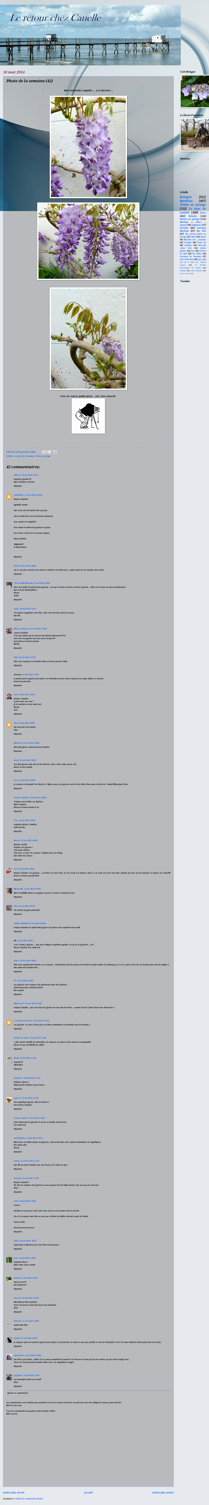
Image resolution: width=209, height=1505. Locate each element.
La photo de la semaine (24, 456)
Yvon (16, 820)
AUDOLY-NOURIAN (21, 923)
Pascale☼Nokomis (21, 798)
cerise (16, 1201)
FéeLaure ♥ (18, 1078)
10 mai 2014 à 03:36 (34, 495)
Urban (16, 961)
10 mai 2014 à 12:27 (32, 1078)
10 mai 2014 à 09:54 (28, 961)
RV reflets (197, 254)
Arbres (203, 237)
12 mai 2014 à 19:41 (31, 1375)
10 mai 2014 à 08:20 (27, 780)
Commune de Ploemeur (190, 256)
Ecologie (187, 242)
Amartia (17, 1338)
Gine (15, 906)
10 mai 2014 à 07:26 (38, 629)
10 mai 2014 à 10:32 (41, 1021)
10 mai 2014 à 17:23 (31, 1161)
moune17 (18, 1298)
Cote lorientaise (186, 259)
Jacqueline (18, 1375)
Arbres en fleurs (185, 274)
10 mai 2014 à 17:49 (30, 1178)
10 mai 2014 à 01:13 (30, 475)
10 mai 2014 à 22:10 (29, 1278)
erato (16, 1258)
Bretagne (186, 197)
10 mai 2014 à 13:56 (30, 1098)
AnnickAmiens (20, 1138)
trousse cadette (20, 1118)
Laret (16, 780)
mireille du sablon (21, 1038)
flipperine (18, 1321)
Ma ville (201, 230)
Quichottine (19, 1355)
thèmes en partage (190, 219)
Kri (15, 981)
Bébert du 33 (19, 1003)
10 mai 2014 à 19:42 (28, 1201)
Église (200, 259)
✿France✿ (18, 889)
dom (16, 694)
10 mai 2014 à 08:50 (29, 840)
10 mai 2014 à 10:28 (33, 1003)
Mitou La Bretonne (21, 629)
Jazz (192, 251)
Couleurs (188, 245)
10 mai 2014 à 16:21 (34, 1138)
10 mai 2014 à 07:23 (28, 609)
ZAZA (16, 657)
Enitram (17, 1278)
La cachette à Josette (23, 1021)
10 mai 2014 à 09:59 (25, 981)
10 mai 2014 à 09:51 (25, 941)
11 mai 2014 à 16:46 (31, 1321)
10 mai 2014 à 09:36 (26, 906)
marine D (17, 1098)
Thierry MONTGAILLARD (23, 583)
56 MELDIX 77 (19, 495)
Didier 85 (17, 475)
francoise (18, 1178)
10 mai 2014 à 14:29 (36, 1118)
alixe (16, 723)
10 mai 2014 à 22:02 (27, 1258)
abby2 (16, 760)
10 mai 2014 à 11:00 (38, 1038)
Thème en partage (42, 456)
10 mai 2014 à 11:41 (28, 1058)
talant (16, 1241)
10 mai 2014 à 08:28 (38, 798)
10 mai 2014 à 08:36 (27, 820)
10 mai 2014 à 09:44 (37, 923)
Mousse (17, 840)
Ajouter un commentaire (17, 1393)
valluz (16, 609)
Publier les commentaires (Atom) (29, 1499)
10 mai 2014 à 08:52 (26, 869)
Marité (16, 1058)
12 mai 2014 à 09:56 (33, 1355)
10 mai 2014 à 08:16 (28, 760)
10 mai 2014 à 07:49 (27, 694)
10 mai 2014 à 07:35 (31, 674)
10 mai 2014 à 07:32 (27, 657)
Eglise (193, 237)
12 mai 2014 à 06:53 (29, 1338)
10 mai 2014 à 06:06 (28, 566)
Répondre (18, 486)
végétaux (196, 225)
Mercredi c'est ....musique (195, 240)
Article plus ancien (163, 1492)
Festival (183, 271)
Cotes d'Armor (196, 271)
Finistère (184, 228)
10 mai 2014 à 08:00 (27, 723)
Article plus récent (13, 1492)
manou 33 (18, 1161)
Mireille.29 (18, 743)
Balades (193, 216)
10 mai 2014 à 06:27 (42, 583)
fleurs (203, 212)
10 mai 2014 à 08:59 (32, 889)
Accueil (88, 1492)
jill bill (16, 566)
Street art (201, 242)
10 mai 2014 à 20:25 (28, 1241)
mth (15, 869)
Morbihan (186, 201)
